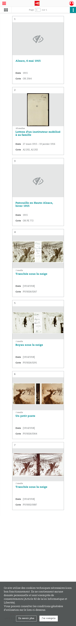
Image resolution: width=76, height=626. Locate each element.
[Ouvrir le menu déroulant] (4, 3)
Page (31, 10)
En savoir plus (26, 618)
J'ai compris (49, 618)
